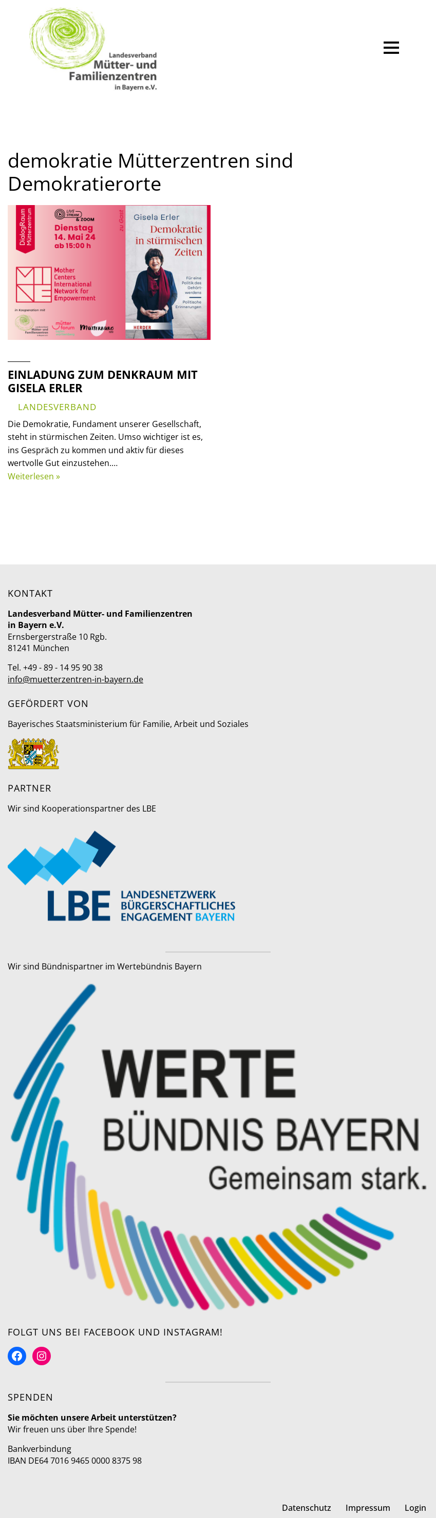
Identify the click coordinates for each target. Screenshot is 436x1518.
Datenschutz (306, 1507)
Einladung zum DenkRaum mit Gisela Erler (103, 381)
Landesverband (57, 407)
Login (415, 1507)
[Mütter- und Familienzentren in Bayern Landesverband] (93, 49)
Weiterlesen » (34, 476)
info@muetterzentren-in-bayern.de (75, 679)
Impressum (368, 1507)
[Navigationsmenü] (391, 49)
